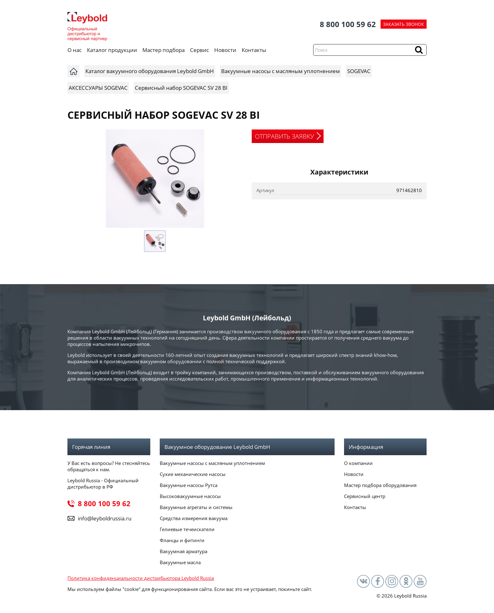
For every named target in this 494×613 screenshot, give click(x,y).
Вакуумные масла (180, 562)
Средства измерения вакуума (193, 518)
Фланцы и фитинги (182, 540)
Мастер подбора (163, 50)
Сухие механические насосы (193, 474)
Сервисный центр (364, 496)
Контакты (254, 50)
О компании (358, 463)
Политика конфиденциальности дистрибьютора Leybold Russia (140, 578)
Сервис (199, 50)
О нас (74, 50)
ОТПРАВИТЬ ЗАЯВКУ (284, 136)
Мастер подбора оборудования (380, 485)
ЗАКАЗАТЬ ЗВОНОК (403, 24)
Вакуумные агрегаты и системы (196, 507)
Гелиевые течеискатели (187, 529)
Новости (225, 50)
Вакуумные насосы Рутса (188, 485)
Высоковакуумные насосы (190, 496)
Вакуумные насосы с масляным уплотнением (212, 463)
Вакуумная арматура (183, 551)
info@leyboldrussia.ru (104, 518)
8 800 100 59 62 (348, 24)
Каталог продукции (112, 50)
